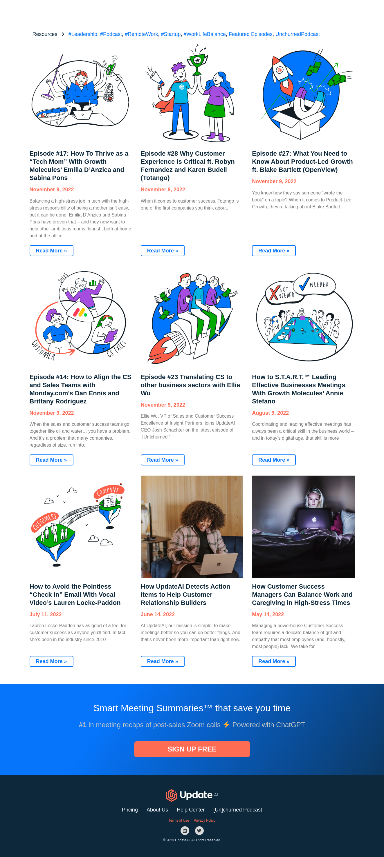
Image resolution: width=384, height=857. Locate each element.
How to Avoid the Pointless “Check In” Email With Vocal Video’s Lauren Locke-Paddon (75, 594)
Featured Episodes (251, 34)
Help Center (191, 810)
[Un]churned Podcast (237, 810)
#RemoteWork (141, 34)
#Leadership (82, 34)
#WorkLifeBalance (204, 34)
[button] (286, 11)
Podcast (251, 11)
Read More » (51, 251)
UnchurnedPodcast (297, 34)
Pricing (130, 810)
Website (223, 11)
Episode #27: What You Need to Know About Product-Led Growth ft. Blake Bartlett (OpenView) (302, 161)
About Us (157, 810)
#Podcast (111, 34)
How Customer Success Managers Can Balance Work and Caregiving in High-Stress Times (302, 594)
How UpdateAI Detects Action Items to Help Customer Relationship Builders (185, 594)
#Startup (171, 34)
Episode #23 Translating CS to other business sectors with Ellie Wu (190, 385)
